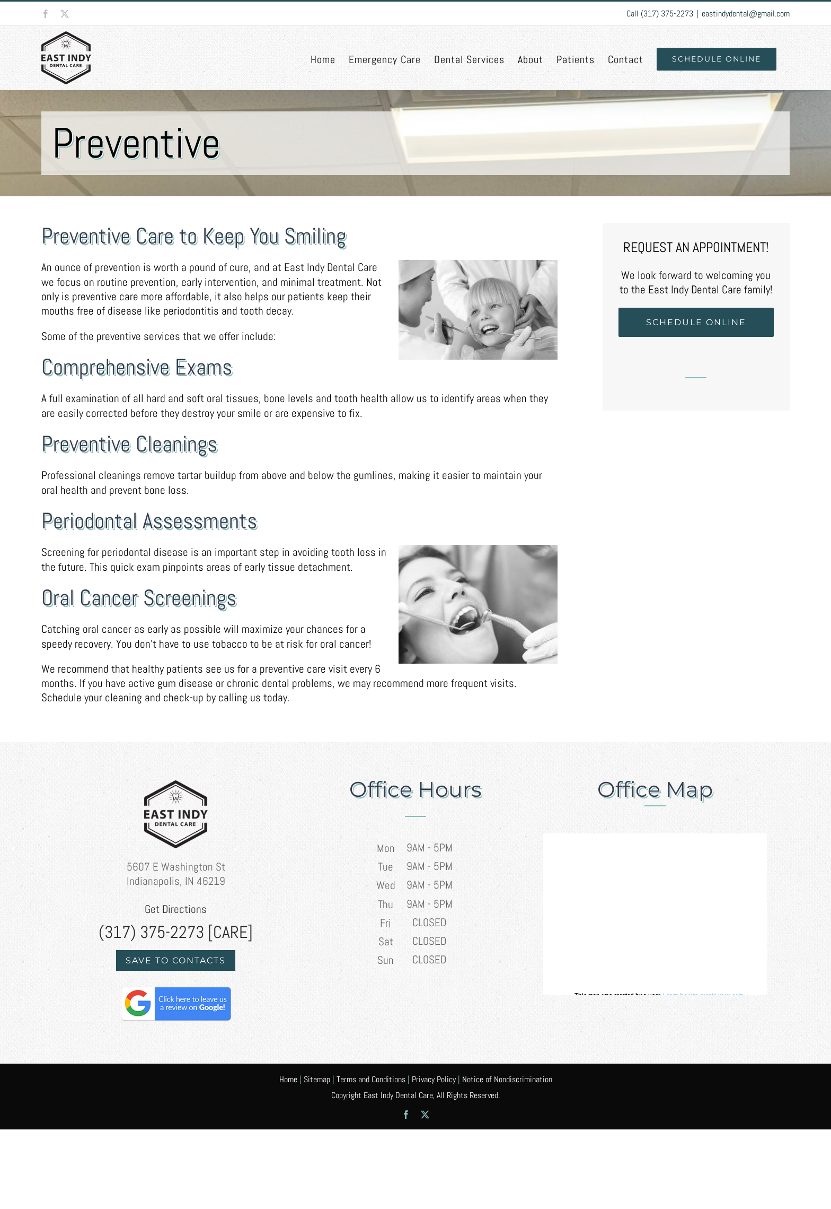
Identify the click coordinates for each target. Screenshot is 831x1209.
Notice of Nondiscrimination (507, 1079)
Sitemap (317, 1079)
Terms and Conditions (371, 1079)
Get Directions (176, 909)
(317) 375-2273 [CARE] (176, 932)
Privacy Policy (434, 1079)
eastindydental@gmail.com (746, 13)
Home (288, 1079)
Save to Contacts (176, 960)
